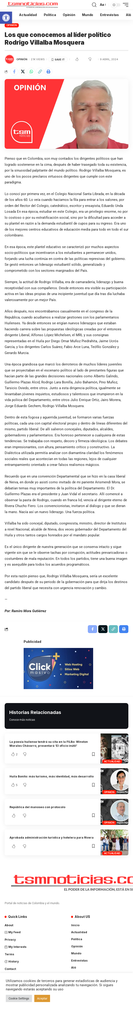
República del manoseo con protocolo (37, 807)
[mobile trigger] (124, 5)
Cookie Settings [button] (19, 998)
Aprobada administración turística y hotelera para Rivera (52, 837)
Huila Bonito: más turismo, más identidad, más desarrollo (52, 776)
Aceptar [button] (42, 998)
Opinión (11, 25)
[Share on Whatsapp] (31, 72)
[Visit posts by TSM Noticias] (9, 59)
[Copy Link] (40, 72)
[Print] (48, 72)
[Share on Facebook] (14, 72)
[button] (6, 18)
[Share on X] (23, 72)
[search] (94, 5)
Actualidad (112, 761)
